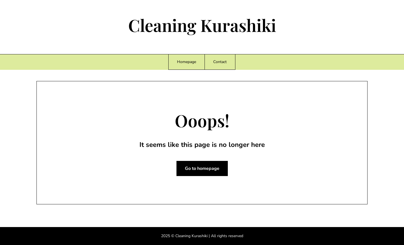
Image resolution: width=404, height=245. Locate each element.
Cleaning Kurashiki (202, 25)
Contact (220, 61)
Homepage (186, 61)
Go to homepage (202, 168)
